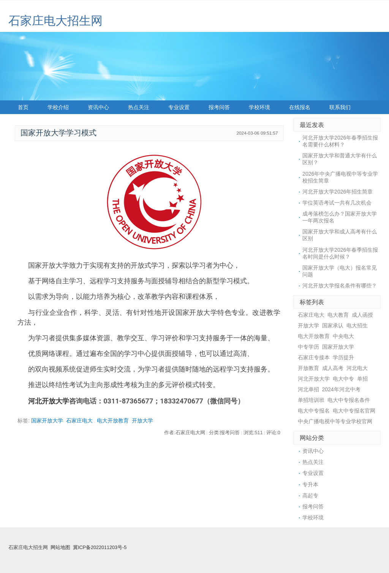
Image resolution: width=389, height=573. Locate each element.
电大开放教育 (113, 420)
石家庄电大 (79, 420)
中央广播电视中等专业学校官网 (335, 421)
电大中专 (343, 379)
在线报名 (299, 107)
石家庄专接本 (314, 357)
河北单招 (308, 389)
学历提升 (343, 357)
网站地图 (60, 547)
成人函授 (362, 315)
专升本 (310, 484)
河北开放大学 (48, 401)
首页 (23, 107)
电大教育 (338, 315)
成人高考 (332, 368)
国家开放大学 (47, 420)
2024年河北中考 (341, 389)
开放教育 (308, 368)
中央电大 (343, 336)
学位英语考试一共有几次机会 (337, 203)
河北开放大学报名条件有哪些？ (339, 286)
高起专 (310, 495)
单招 (362, 379)
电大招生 (357, 325)
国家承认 (332, 325)
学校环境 (259, 107)
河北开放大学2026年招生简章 (337, 192)
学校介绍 (58, 107)
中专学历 (308, 347)
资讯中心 (98, 107)
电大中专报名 (314, 411)
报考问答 (219, 107)
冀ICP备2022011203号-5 (100, 547)
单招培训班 (311, 400)
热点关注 (138, 107)
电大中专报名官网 (354, 411)
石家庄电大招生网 (55, 20)
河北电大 (357, 368)
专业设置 (179, 107)
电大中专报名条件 (348, 400)
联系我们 (340, 107)
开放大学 (142, 420)
